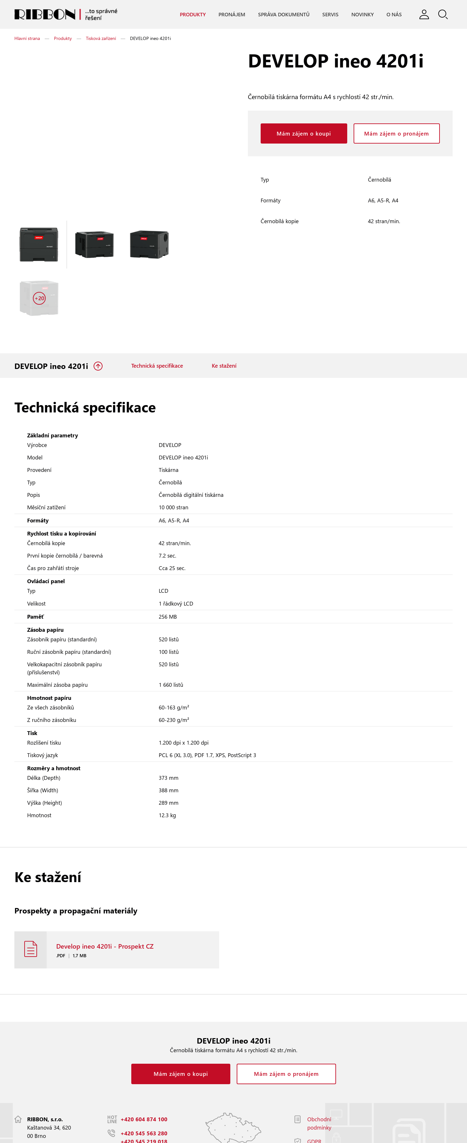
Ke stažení (224, 313)
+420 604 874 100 (143, 1072)
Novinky (362, 14)
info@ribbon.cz (140, 1109)
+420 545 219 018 (143, 1095)
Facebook (318, 1109)
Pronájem (231, 14)
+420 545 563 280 (143, 1086)
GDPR (314, 1095)
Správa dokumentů (283, 14)
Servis (330, 14)
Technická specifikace (157, 313)
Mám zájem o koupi (304, 133)
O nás (394, 14)
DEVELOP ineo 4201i (52, 313)
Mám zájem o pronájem (396, 133)
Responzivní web (101, 1135)
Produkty (192, 14)
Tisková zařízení (101, 38)
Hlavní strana (27, 38)
